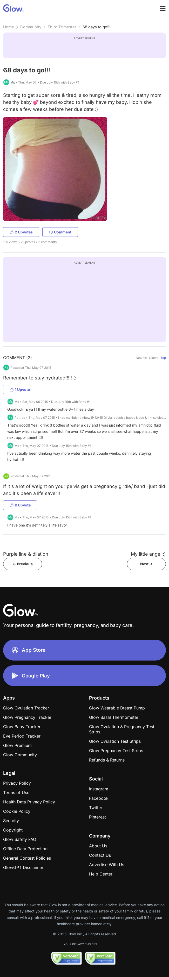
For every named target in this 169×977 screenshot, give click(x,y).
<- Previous (23, 564)
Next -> (146, 564)
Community (30, 26)
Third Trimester (62, 26)
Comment (60, 232)
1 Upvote (20, 389)
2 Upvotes (21, 232)
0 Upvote (20, 505)
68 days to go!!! (96, 26)
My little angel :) (148, 554)
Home (8, 26)
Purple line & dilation (25, 554)
